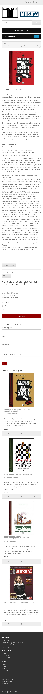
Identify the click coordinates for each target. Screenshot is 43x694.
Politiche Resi (6, 647)
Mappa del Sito (6, 658)
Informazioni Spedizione (10, 645)
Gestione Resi (6, 656)
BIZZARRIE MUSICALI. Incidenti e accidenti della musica (18, 538)
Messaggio (5, 344)
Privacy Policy (6, 640)
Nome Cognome (7, 328)
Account (4, 677)
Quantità (4, 306)
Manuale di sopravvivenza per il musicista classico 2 (21, 46)
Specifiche (18, 90)
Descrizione (7, 90)
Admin (15, 692)
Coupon (4, 666)
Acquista (21, 316)
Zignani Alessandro (13, 293)
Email (3, 336)
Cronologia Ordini (8, 679)
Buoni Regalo (6, 668)
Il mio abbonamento (8, 671)
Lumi (10, 692)
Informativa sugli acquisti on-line (12, 643)
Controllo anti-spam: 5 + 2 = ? (11, 354)
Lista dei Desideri (7, 681)
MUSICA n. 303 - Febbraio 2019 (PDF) (19, 602)
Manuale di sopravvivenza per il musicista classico (17, 410)
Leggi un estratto (8, 265)
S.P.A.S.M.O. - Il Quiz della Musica (18, 474)
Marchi (4, 664)
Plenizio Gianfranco (11, 542)
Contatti (4, 653)
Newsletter (5, 684)
